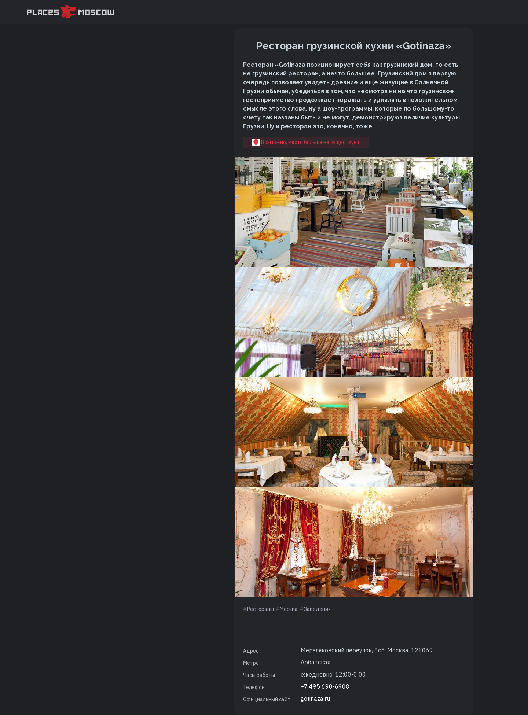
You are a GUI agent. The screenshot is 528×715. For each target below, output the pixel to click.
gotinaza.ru (315, 698)
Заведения (317, 609)
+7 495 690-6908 (325, 686)
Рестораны (260, 609)
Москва (289, 609)
